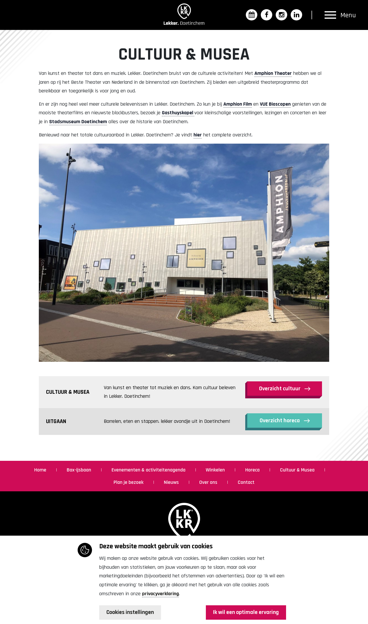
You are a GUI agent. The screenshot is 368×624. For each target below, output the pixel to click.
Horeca (253, 470)
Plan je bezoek (129, 482)
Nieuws (172, 482)
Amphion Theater (273, 73)
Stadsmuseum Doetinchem (78, 121)
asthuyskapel (179, 112)
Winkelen (216, 470)
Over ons (208, 482)
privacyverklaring (160, 593)
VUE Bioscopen (275, 104)
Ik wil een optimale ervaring (245, 612)
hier (197, 135)
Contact (246, 482)
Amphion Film (237, 104)
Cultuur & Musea (298, 470)
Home (40, 470)
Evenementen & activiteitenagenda (149, 470)
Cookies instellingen (130, 612)
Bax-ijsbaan (79, 470)
